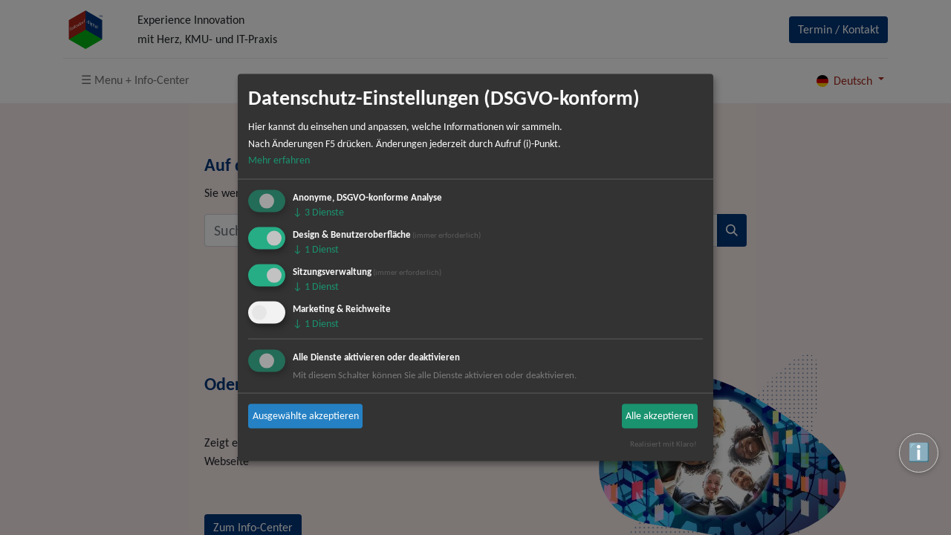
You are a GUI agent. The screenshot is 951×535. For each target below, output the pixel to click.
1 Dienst (316, 249)
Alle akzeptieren (659, 415)
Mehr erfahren (279, 160)
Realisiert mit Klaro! (663, 443)
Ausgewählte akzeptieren (306, 415)
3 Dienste (318, 212)
